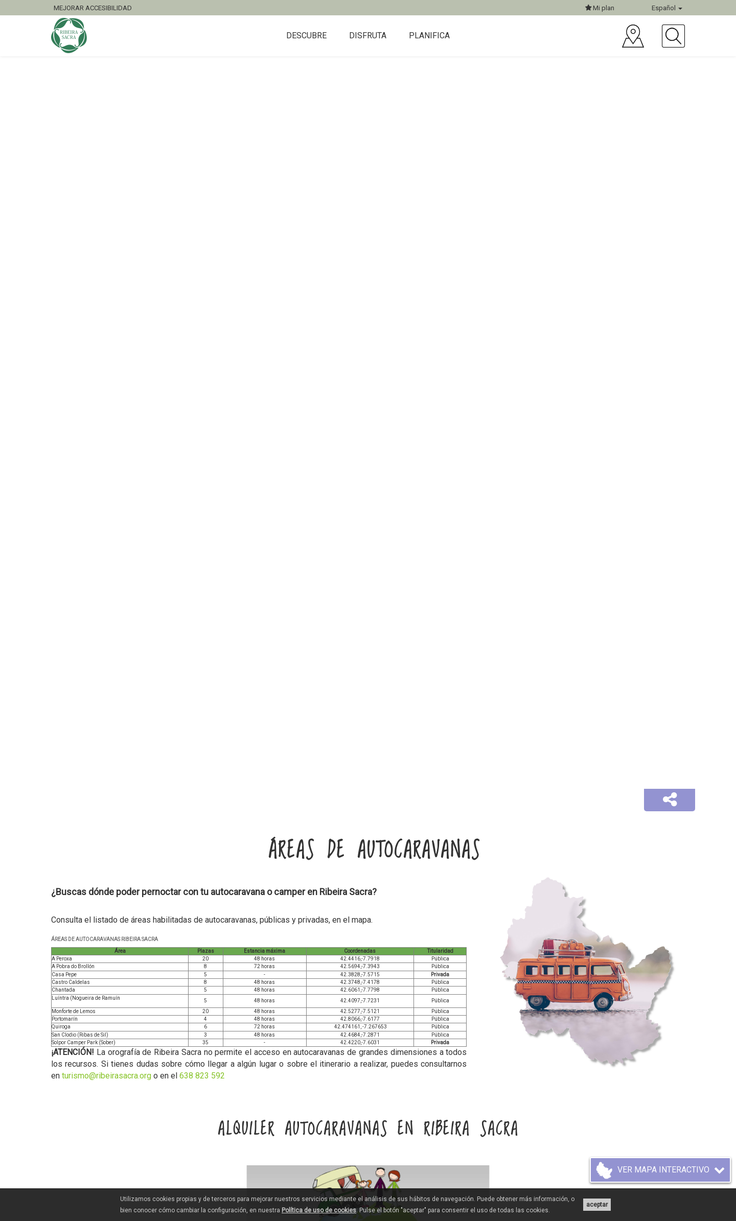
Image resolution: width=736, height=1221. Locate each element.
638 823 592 (202, 1076)
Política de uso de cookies (319, 1210)
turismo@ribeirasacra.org (106, 1076)
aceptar (597, 1204)
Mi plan (599, 8)
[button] (669, 800)
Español (667, 8)
